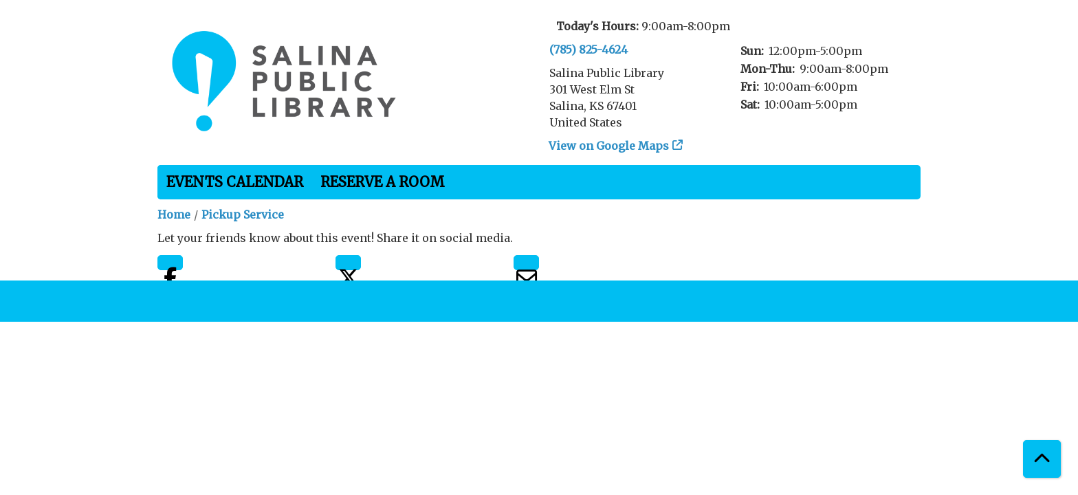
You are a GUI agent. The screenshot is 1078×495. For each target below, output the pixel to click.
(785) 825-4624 (588, 49)
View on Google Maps (609, 146)
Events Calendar (234, 181)
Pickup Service (242, 214)
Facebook (170, 262)
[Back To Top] (1042, 459)
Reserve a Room (382, 181)
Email (526, 262)
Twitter (348, 262)
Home (173, 214)
